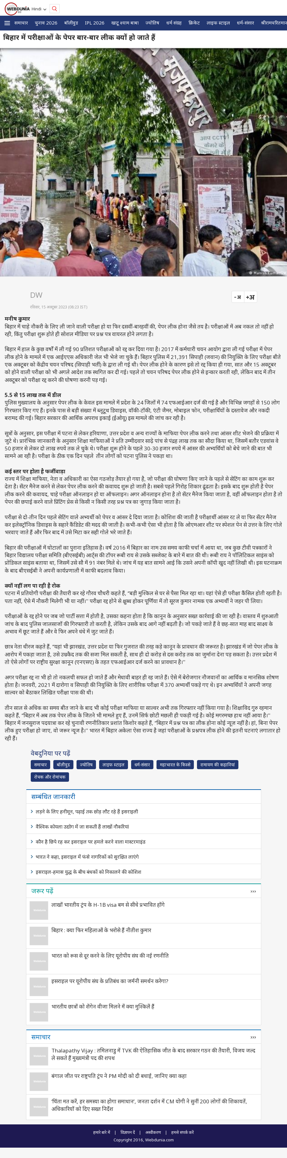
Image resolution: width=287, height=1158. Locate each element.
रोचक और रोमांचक (50, 777)
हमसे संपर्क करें (182, 1132)
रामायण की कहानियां (217, 765)
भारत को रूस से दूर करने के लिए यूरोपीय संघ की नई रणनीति (110, 955)
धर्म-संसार (245, 22)
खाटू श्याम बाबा (125, 22)
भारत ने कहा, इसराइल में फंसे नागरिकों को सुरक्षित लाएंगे (87, 856)
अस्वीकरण (153, 1132)
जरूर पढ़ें (42, 890)
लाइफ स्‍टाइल (218, 22)
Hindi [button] (37, 9)
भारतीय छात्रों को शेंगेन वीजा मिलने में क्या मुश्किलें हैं (102, 1006)
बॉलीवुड (71, 22)
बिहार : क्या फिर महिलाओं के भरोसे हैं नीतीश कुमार (101, 930)
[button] (7, 23)
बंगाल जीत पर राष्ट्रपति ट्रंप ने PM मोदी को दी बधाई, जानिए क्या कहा (119, 1075)
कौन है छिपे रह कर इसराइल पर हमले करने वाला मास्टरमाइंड (91, 841)
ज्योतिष (152, 22)
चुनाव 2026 (46, 22)
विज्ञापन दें (127, 1132)
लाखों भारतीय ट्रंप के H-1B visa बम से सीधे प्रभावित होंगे (108, 904)
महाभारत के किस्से (175, 765)
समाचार (21, 22)
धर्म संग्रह (174, 22)
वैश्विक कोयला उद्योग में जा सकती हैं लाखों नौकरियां (82, 826)
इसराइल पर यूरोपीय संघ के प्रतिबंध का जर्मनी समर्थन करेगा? (109, 981)
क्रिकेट (194, 22)
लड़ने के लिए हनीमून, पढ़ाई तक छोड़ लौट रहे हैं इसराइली (87, 811)
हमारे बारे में (101, 1132)
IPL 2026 (94, 22)
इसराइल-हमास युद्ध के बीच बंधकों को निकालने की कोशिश (88, 871)
